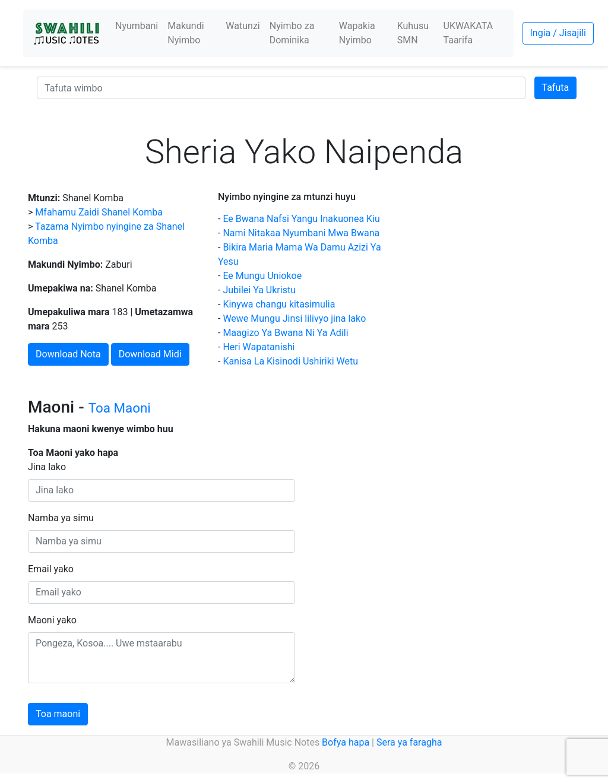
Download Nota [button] (68, 354)
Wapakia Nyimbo (357, 33)
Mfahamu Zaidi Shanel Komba (99, 212)
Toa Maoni (119, 408)
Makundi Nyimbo (185, 33)
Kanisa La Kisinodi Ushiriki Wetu (290, 361)
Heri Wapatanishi (258, 347)
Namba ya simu (61, 518)
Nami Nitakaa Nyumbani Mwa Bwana (301, 233)
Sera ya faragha (409, 742)
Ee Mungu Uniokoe (262, 275)
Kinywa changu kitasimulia (279, 304)
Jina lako (47, 467)
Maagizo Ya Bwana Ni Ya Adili (285, 332)
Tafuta (555, 87)
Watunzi (242, 25)
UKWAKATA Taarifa (468, 33)
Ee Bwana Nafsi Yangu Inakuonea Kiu (301, 218)
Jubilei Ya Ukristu (259, 290)
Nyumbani (136, 25)
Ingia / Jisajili (558, 33)
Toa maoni (58, 713)
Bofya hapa (345, 742)
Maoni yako (52, 620)
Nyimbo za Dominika (292, 33)
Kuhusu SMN (413, 33)
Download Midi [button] (150, 354)
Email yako (51, 569)
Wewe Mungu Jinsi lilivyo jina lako (294, 318)
